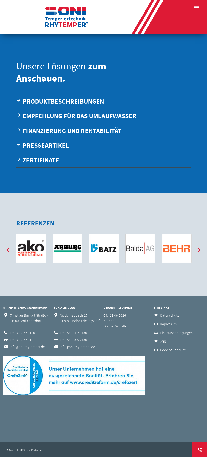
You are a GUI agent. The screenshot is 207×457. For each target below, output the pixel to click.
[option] (31, 248)
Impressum (168, 324)
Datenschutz (169, 315)
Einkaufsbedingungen (176, 332)
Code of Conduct (173, 350)
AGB (163, 341)
